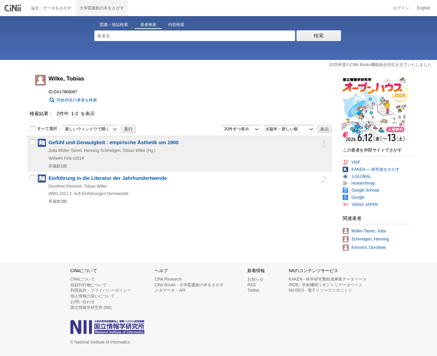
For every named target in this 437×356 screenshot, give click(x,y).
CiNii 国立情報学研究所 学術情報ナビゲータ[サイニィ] (13, 8)
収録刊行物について (88, 285)
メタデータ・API (170, 290)
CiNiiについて (82, 279)
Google (358, 197)
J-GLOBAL (361, 176)
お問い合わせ (82, 301)
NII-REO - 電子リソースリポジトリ (320, 290)
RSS (251, 285)
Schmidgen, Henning (370, 239)
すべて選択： (45, 129)
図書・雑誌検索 (114, 24)
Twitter (253, 290)
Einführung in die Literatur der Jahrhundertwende (108, 178)
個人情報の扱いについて (92, 296)
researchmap (363, 183)
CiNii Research (168, 279)
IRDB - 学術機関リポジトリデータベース (326, 285)
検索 (319, 35)
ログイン (401, 8)
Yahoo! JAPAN (364, 204)
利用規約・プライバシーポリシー (100, 290)
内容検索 (176, 24)
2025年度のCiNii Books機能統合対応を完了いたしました (380, 64)
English (423, 8)
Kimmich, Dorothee (368, 247)
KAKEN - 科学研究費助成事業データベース (328, 279)
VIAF (356, 162)
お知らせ (255, 279)
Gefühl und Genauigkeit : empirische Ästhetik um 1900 (114, 142)
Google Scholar (365, 190)
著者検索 (148, 24)
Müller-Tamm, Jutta (368, 231)
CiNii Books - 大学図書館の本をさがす (189, 285)
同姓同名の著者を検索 (77, 100)
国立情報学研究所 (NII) (91, 307)
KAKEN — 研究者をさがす (375, 169)
